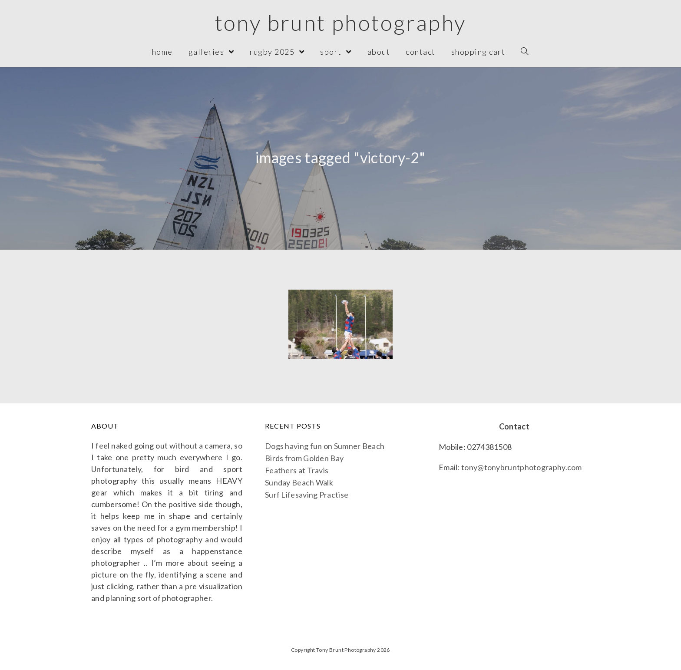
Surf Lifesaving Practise (306, 494)
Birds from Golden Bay (304, 458)
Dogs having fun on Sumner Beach (324, 446)
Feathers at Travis (296, 470)
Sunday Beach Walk (299, 482)
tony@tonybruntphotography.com (521, 467)
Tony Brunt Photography (340, 23)
